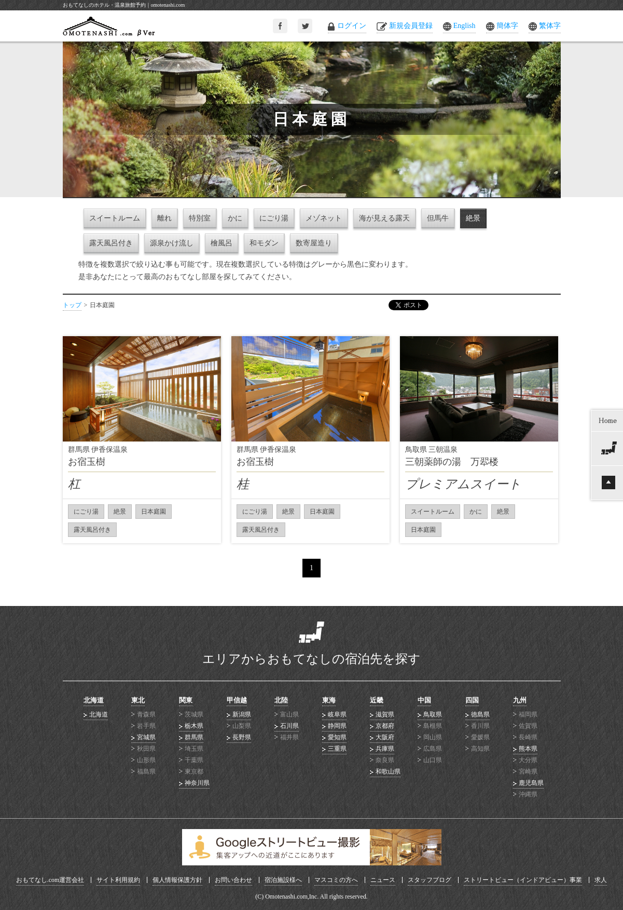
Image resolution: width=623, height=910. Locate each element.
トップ (72, 305)
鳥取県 (432, 714)
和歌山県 (388, 771)
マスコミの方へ (336, 880)
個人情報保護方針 (177, 880)
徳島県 (480, 714)
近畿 (376, 700)
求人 (600, 880)
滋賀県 (385, 714)
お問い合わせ (233, 880)
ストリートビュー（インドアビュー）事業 (523, 880)
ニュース (382, 880)
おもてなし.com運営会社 (50, 880)
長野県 (241, 737)
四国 (472, 700)
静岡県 (337, 725)
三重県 (337, 748)
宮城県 (146, 737)
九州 (520, 700)
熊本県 (528, 748)
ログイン (351, 26)
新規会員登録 (411, 26)
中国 (424, 700)
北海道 (94, 700)
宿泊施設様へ (283, 880)
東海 (329, 700)
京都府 (385, 725)
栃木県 (194, 725)
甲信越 (237, 700)
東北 (138, 700)
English (464, 26)
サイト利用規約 (118, 880)
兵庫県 (385, 748)
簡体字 (507, 26)
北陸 (281, 700)
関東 (185, 700)
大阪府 (385, 737)
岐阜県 (337, 714)
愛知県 (337, 737)
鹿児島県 (531, 783)
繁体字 (550, 26)
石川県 (289, 725)
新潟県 (241, 714)
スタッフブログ (429, 880)
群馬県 (194, 737)
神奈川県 (197, 783)
